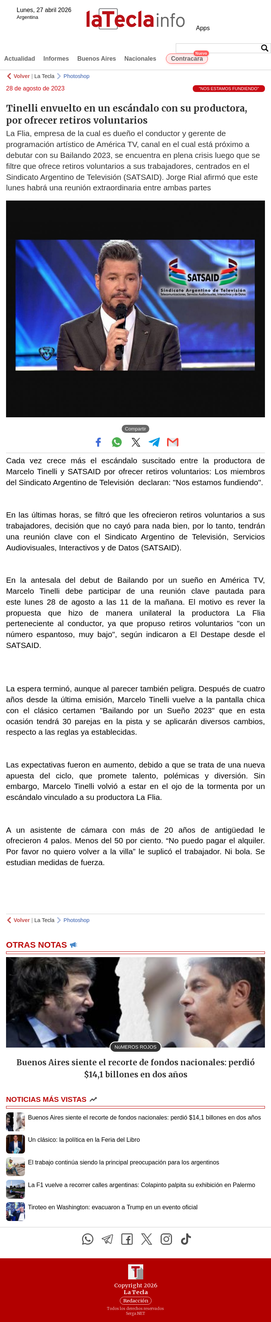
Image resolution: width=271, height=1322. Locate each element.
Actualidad (19, 58)
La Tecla (44, 76)
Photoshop (76, 76)
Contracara (189, 58)
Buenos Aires (96, 58)
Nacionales (140, 58)
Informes (56, 58)
